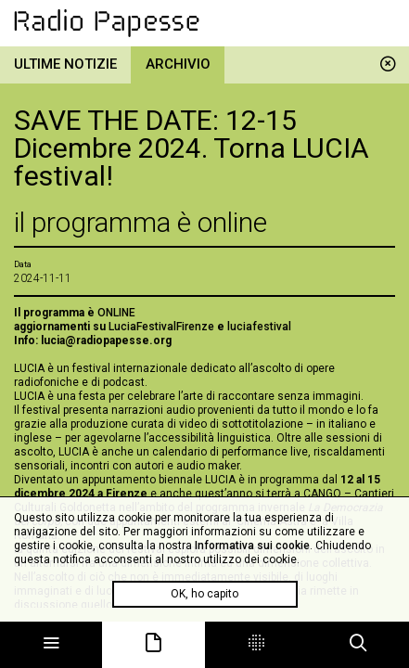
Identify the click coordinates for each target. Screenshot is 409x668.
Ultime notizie (65, 64)
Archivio (178, 64)
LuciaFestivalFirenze (161, 326)
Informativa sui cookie (252, 545)
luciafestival (259, 326)
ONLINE (116, 312)
